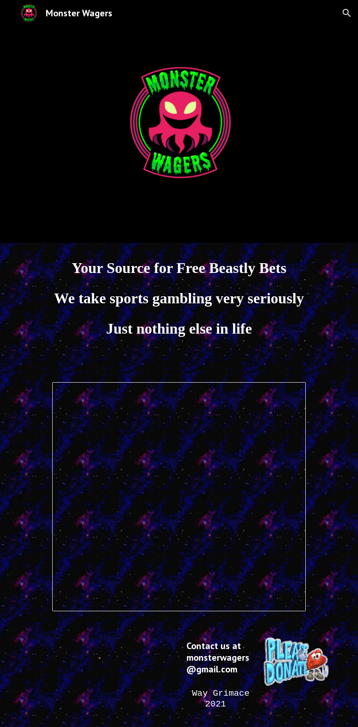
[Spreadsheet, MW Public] (178, 496)
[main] (178, 307)
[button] (347, 13)
